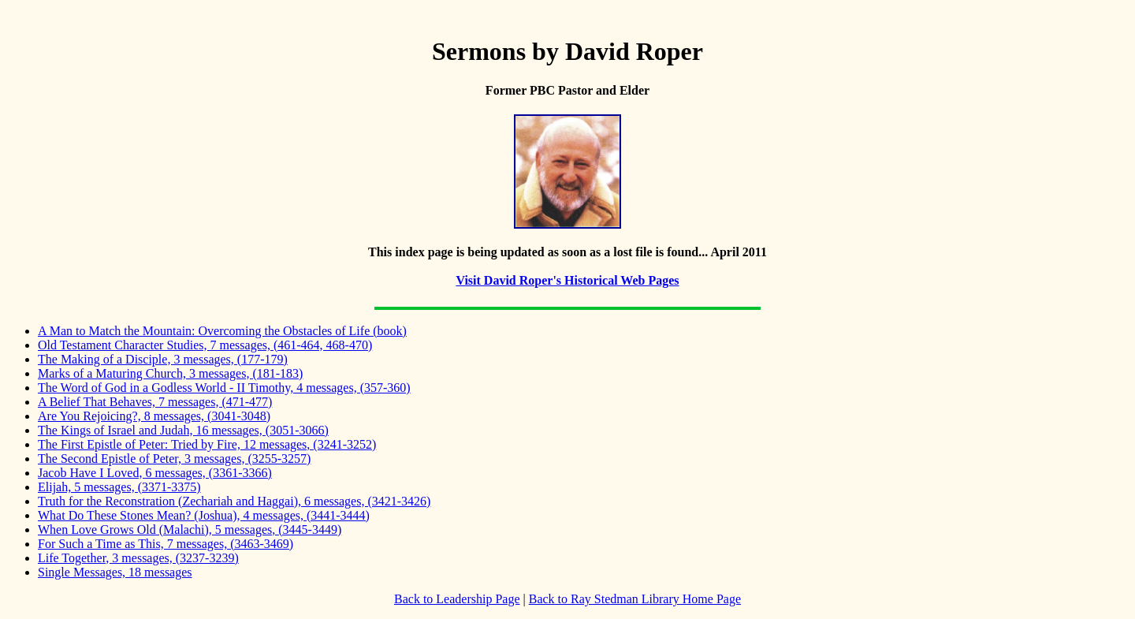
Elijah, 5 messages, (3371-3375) (119, 487)
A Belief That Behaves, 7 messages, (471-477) (155, 401)
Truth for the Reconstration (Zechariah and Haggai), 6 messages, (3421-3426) (234, 501)
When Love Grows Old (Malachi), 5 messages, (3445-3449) (189, 529)
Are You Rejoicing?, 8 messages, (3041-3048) (154, 416)
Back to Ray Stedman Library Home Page (635, 599)
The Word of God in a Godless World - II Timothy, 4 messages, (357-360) (224, 387)
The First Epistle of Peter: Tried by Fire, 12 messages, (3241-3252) (207, 444)
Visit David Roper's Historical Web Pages (567, 280)
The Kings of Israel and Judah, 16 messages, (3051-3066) (183, 430)
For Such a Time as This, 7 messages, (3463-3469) (165, 543)
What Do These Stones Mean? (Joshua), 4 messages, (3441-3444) (204, 515)
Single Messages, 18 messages (115, 572)
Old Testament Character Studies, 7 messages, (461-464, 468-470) (205, 345)
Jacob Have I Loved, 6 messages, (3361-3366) (155, 472)
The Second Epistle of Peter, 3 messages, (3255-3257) (174, 458)
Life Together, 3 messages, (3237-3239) (138, 558)
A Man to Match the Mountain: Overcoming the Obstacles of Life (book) (222, 330)
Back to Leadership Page (457, 599)
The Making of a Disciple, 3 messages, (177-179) (163, 359)
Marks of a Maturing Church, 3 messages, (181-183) (170, 373)
